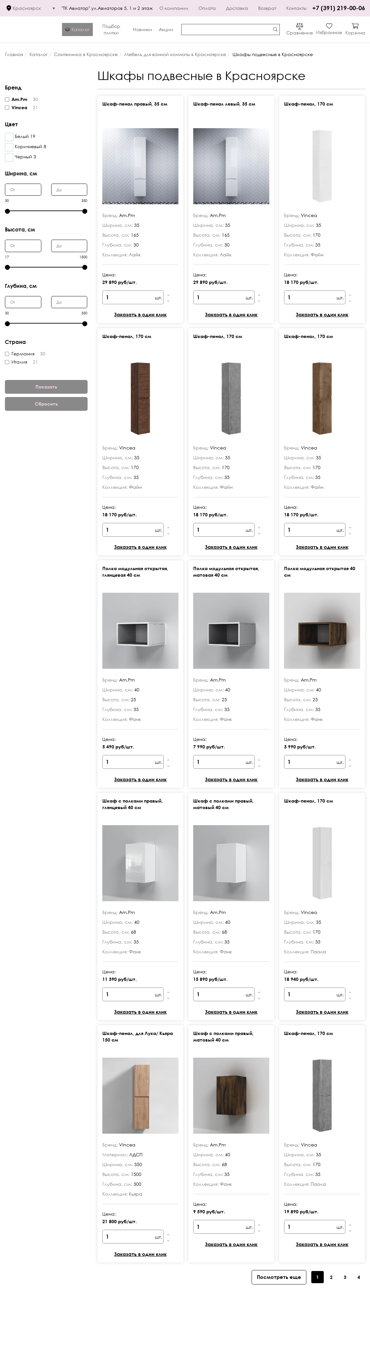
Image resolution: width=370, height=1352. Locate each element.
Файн (317, 254)
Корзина (355, 32)
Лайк (135, 254)
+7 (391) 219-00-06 (338, 7)
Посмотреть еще (279, 1277)
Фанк (135, 719)
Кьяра (135, 1194)
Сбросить (46, 404)
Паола (318, 951)
